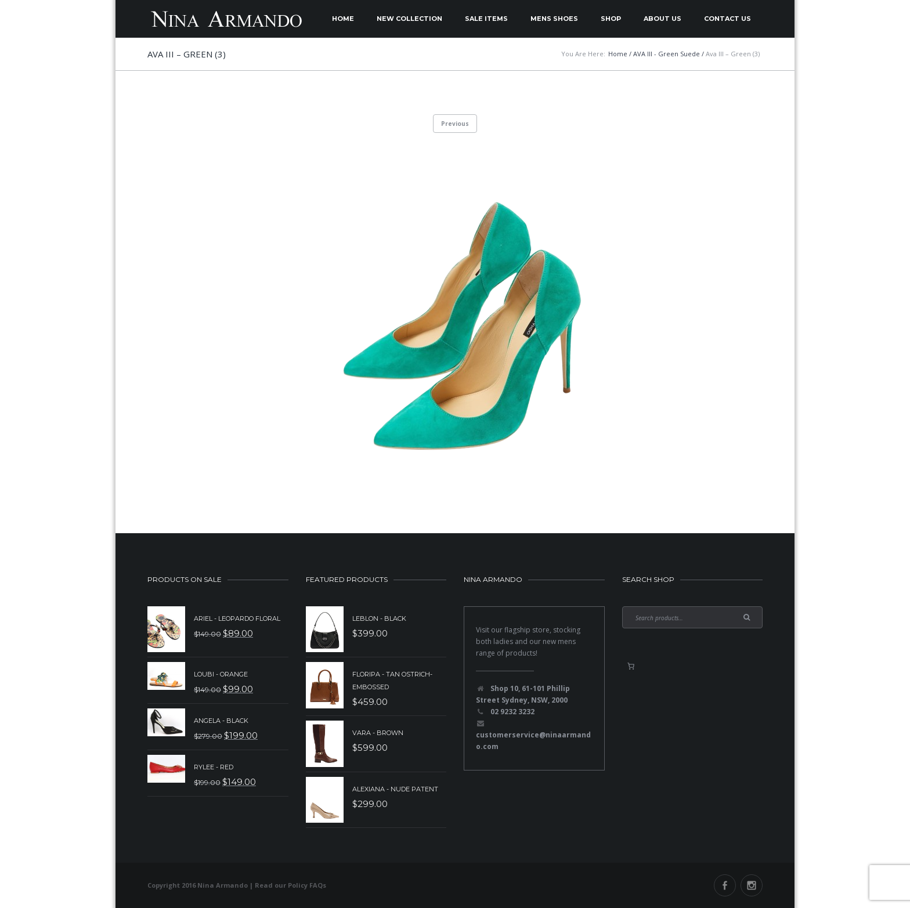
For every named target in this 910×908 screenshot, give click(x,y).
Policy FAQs (307, 885)
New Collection (409, 19)
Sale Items (486, 19)
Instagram (752, 885)
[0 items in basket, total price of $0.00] (631, 666)
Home (343, 19)
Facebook (725, 885)
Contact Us (727, 19)
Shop (611, 19)
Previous (455, 124)
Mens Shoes (554, 19)
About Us (662, 19)
